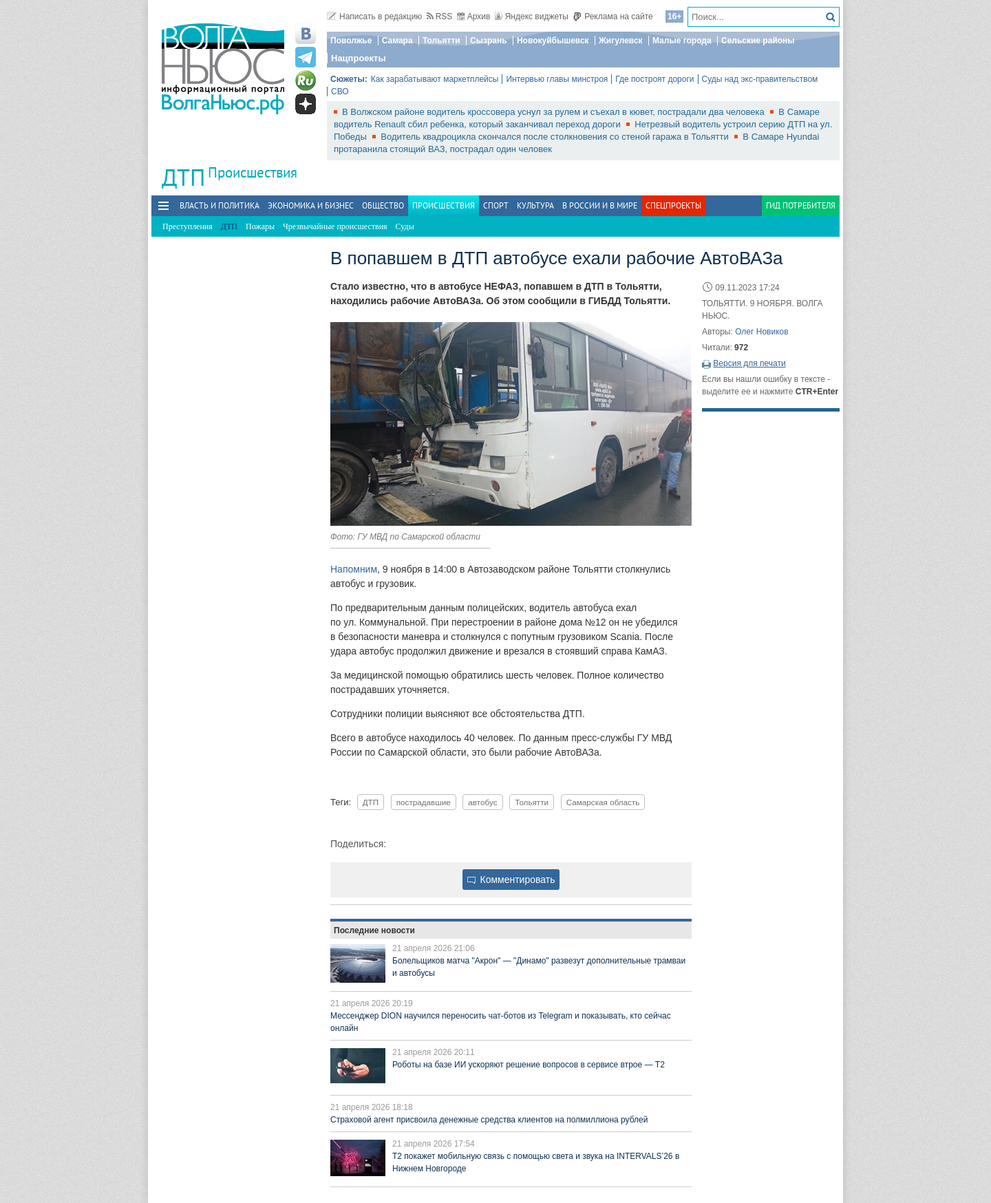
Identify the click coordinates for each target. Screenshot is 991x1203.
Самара (397, 40)
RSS (440, 16)
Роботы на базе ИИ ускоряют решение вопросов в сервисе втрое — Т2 (528, 1064)
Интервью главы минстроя (557, 79)
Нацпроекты (358, 58)
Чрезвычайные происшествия (335, 226)
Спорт (496, 205)
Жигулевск (621, 40)
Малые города (682, 40)
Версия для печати (749, 363)
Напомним (353, 569)
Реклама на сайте (613, 16)
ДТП (371, 802)
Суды (405, 226)
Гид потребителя (800, 205)
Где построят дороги (654, 79)
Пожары (260, 226)
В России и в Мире (599, 205)
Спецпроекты (673, 205)
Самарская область (603, 802)
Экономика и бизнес (311, 205)
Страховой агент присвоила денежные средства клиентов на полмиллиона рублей (489, 1120)
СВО (340, 91)
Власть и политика (219, 205)
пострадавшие (423, 802)
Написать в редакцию (374, 16)
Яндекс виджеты (531, 16)
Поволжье (351, 40)
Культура (535, 205)
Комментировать (511, 879)
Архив (474, 16)
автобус (482, 802)
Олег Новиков (761, 332)
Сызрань (488, 40)
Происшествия (252, 172)
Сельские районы (758, 40)
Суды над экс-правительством (760, 79)
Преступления (187, 226)
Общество (383, 205)
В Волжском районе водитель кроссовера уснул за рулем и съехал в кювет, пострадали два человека (554, 112)
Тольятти (441, 40)
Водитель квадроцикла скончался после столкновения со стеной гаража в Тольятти (556, 136)
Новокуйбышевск (553, 40)
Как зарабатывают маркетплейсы (435, 79)
